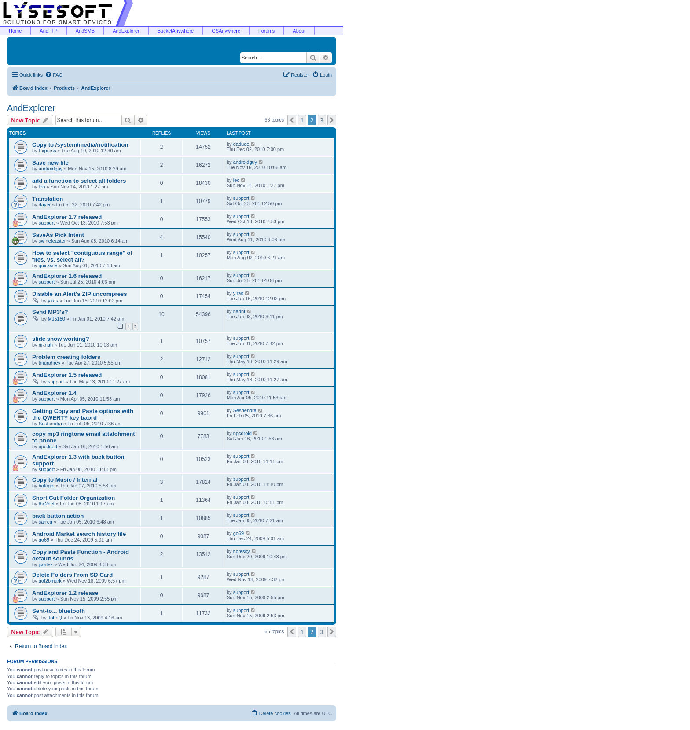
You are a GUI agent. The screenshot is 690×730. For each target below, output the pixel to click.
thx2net (47, 503)
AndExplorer (126, 30)
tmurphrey (50, 362)
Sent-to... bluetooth (58, 611)
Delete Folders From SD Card (72, 574)
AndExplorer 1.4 (54, 393)
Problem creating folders (66, 357)
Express (47, 150)
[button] (291, 120)
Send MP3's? (50, 312)
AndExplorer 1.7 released (67, 217)
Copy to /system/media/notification (80, 144)
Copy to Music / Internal (65, 479)
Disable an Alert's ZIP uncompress (79, 294)
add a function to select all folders (79, 180)
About (299, 30)
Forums (266, 30)
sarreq (45, 521)
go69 (44, 539)
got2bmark (50, 580)
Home (15, 30)
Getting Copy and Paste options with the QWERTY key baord (82, 414)
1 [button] (302, 120)
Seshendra (50, 423)
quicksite (48, 265)
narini (239, 311)
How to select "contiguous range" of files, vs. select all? (82, 256)
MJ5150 (56, 318)
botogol (47, 485)
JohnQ (55, 617)
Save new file (50, 162)
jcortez (46, 564)
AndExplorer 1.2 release (65, 593)
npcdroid (48, 446)
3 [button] (321, 120)
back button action (58, 515)
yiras (53, 300)
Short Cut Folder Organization (73, 497)
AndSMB (85, 30)
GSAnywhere (226, 30)
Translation (47, 198)
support (241, 198)
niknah (46, 344)
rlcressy (241, 551)
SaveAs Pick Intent (58, 235)
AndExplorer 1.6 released (67, 276)
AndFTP (48, 30)
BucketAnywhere (176, 30)
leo (42, 186)
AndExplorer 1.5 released (67, 375)
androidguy (50, 168)
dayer (45, 204)
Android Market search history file (79, 534)
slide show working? (60, 339)
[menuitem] (53, 75)
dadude (241, 144)
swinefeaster (52, 240)
